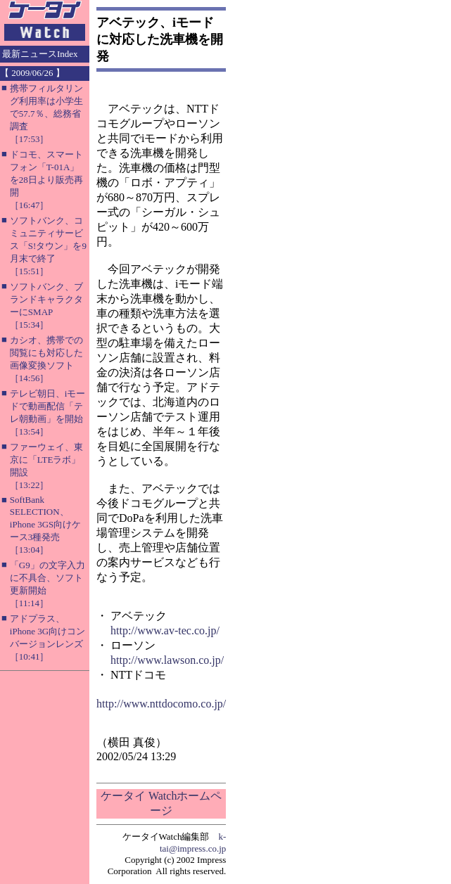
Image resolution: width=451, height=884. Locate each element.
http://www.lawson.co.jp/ (167, 660)
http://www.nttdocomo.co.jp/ (161, 704)
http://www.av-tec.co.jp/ (165, 630)
